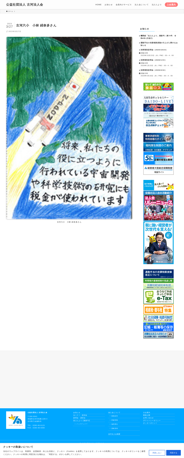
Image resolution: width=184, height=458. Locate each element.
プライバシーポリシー (154, 427)
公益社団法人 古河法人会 (24, 4)
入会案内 (171, 4)
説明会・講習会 (81, 422)
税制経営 (114, 418)
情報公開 (148, 418)
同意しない (157, 453)
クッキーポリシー (152, 432)
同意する (173, 453)
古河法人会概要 (116, 437)
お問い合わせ (150, 422)
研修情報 (114, 422)
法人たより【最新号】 (84, 427)
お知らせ (78, 413)
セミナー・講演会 (82, 418)
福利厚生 (114, 426)
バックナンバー (82, 431)
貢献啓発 (114, 430)
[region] (92, 450)
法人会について (116, 413)
